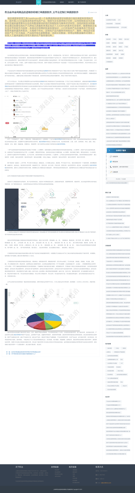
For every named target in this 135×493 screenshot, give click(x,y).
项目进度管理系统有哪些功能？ (113, 412)
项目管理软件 (93, 81)
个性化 (114, 39)
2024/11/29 (93, 12)
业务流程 (121, 43)
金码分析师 (57, 476)
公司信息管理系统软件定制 (112, 27)
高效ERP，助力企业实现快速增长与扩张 (115, 92)
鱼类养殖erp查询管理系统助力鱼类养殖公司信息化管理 (119, 115)
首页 (38, 3)
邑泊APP (125, 385)
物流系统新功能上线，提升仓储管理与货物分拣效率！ (118, 99)
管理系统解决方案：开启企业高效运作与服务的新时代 (118, 314)
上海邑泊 (108, 352)
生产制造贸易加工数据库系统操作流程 (115, 223)
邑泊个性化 (120, 370)
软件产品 (121, 50)
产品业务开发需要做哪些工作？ (113, 401)
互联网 (107, 43)
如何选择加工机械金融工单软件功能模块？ (116, 111)
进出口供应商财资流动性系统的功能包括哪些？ (117, 183)
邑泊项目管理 (111, 370)
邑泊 (122, 359)
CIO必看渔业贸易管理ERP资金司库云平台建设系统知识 (119, 204)
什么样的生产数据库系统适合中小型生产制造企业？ (118, 88)
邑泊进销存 (57, 472)
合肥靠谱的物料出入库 (113, 359)
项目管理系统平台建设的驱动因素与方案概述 (116, 446)
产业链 (126, 46)
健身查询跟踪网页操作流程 (112, 96)
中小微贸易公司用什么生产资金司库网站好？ (116, 103)
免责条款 (75, 470)
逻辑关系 (108, 50)
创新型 (122, 54)
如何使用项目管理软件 (122, 374)
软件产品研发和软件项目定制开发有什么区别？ (117, 442)
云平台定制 (123, 27)
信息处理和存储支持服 (113, 382)
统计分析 (127, 39)
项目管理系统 (90, 45)
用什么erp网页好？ (110, 118)
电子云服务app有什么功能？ (113, 234)
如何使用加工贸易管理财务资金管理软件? (115, 212)
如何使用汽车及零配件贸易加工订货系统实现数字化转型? (119, 126)
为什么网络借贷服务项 (113, 378)
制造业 (120, 46)
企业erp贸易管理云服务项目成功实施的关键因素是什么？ (119, 208)
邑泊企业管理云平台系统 (113, 385)
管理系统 (114, 43)
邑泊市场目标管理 (112, 389)
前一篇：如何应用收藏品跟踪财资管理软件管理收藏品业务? (23, 352)
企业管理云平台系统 (111, 20)
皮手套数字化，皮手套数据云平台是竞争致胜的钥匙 (118, 321)
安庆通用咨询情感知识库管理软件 (114, 145)
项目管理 (71, 2)
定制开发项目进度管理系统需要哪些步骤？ (116, 427)
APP (119, 20)
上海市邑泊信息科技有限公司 (60, 489)
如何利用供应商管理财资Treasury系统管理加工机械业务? (119, 77)
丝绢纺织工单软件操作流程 (112, 197)
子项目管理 (117, 23)
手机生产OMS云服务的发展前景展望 (114, 332)
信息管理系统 (109, 54)
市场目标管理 (109, 23)
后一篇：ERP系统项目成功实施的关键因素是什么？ (21, 354)
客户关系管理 (83, 2)
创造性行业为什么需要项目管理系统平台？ (116, 409)
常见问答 (75, 478)
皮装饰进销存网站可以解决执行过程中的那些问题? (117, 122)
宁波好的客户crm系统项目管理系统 (114, 261)
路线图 (114, 58)
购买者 (114, 46)
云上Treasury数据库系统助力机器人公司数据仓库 (117, 227)
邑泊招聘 (75, 480)
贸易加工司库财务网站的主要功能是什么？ (116, 299)
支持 (74, 474)
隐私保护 (75, 472)
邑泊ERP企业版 (59, 474)
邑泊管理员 (110, 374)
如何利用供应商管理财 (113, 355)
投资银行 (121, 58)
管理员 (120, 39)
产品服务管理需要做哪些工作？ (113, 405)
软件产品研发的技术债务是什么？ (114, 435)
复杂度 (116, 54)
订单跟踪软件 (109, 61)
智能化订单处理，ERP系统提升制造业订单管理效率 (118, 130)
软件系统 (108, 46)
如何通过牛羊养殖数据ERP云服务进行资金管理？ (117, 306)
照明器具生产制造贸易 (119, 352)
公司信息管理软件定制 (49, 2)
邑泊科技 (118, 367)
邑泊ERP (19, 2)
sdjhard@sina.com (106, 483)
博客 (74, 476)
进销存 (63, 2)
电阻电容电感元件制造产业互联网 (114, 219)
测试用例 (108, 58)
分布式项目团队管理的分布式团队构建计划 (116, 454)
